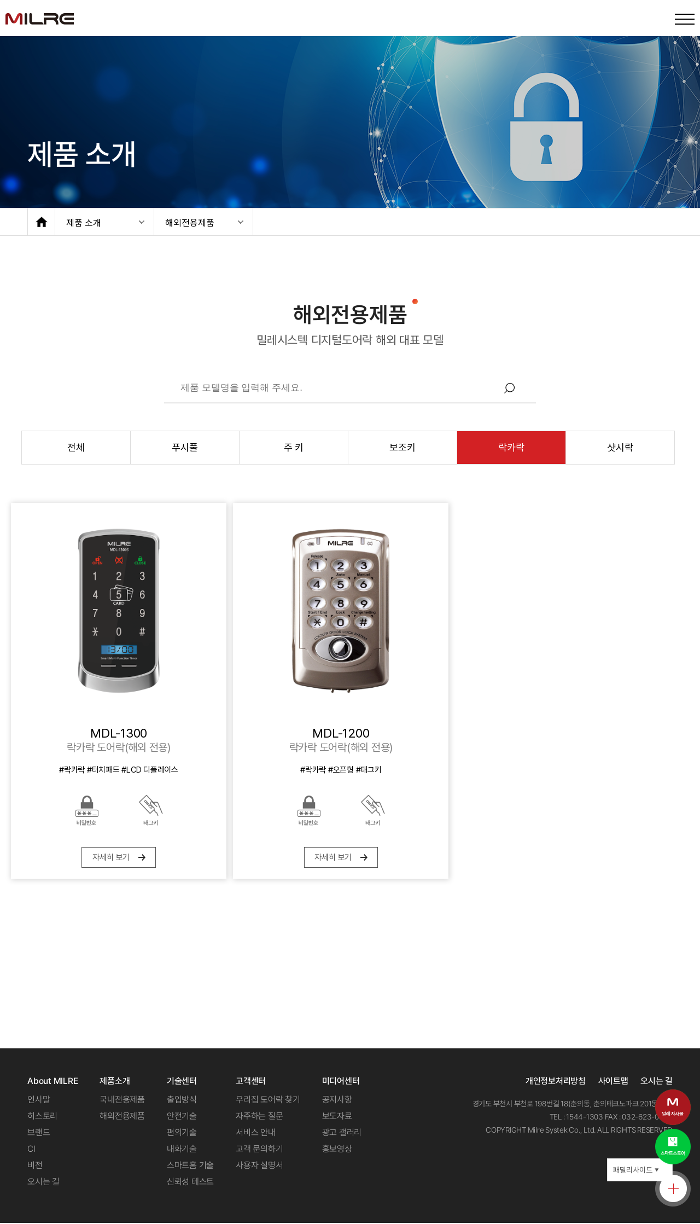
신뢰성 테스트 (190, 1182)
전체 (76, 447)
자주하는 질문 (259, 1117)
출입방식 (182, 1100)
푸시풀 (184, 447)
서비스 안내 (256, 1133)
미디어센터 (341, 1082)
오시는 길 (43, 1182)
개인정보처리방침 (556, 1082)
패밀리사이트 (636, 1171)
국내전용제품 (122, 1100)
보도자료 (337, 1117)
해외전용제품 (189, 222)
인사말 (38, 1100)
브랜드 (38, 1133)
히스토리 (42, 1117)
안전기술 (182, 1117)
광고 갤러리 (342, 1133)
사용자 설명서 (259, 1166)
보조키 (402, 447)
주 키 (294, 447)
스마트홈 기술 (190, 1166)
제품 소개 (83, 222)
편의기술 (182, 1133)
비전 (35, 1166)
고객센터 (251, 1082)
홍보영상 (337, 1150)
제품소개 (115, 1082)
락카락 (511, 447)
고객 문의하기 (259, 1150)
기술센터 (182, 1082)
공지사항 (337, 1100)
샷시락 (620, 447)
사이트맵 (613, 1082)
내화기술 (182, 1150)
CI (31, 1150)
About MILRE (52, 1082)
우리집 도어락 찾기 (268, 1100)
